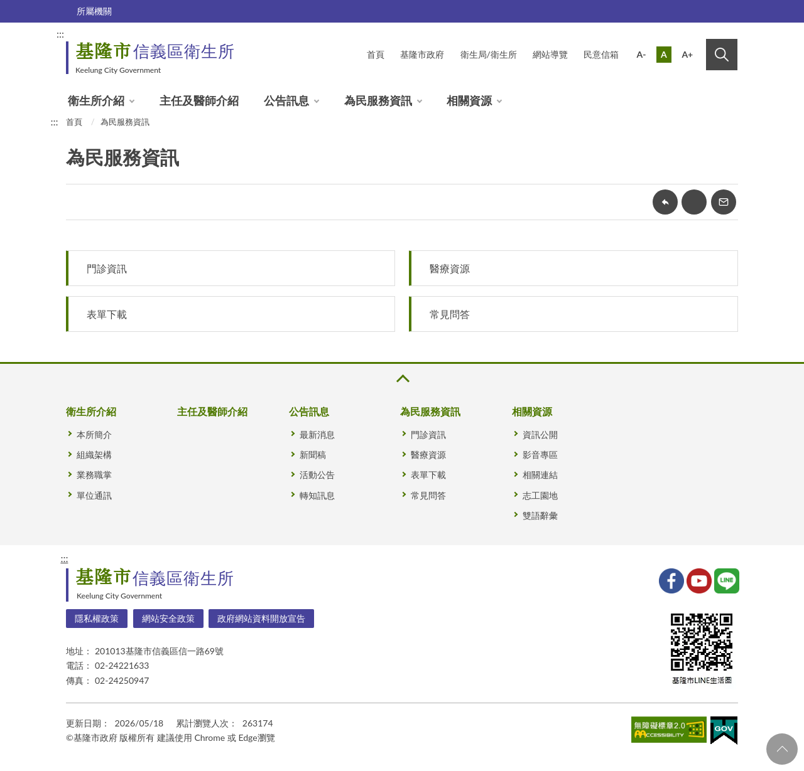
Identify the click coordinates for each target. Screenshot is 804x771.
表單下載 (107, 314)
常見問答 (450, 314)
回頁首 (782, 749)
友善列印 (694, 202)
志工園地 (540, 495)
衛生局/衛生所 (488, 54)
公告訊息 (286, 100)
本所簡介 (94, 434)
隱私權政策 (97, 618)
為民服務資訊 (378, 100)
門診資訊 (107, 268)
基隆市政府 (422, 54)
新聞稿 (313, 454)
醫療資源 (450, 268)
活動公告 (317, 474)
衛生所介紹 (96, 100)
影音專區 (540, 454)
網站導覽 (550, 54)
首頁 (375, 54)
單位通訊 (94, 495)
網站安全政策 (168, 618)
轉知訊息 (317, 495)
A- (641, 54)
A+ (687, 54)
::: (60, 34)
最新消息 (317, 434)
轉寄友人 (723, 202)
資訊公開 (540, 434)
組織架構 (94, 454)
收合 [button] (402, 378)
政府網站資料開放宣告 (261, 618)
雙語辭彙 (540, 515)
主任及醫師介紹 (199, 100)
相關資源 (469, 100)
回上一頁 (665, 202)
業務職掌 (94, 474)
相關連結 (540, 474)
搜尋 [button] (721, 54)
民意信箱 (601, 54)
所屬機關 (94, 11)
